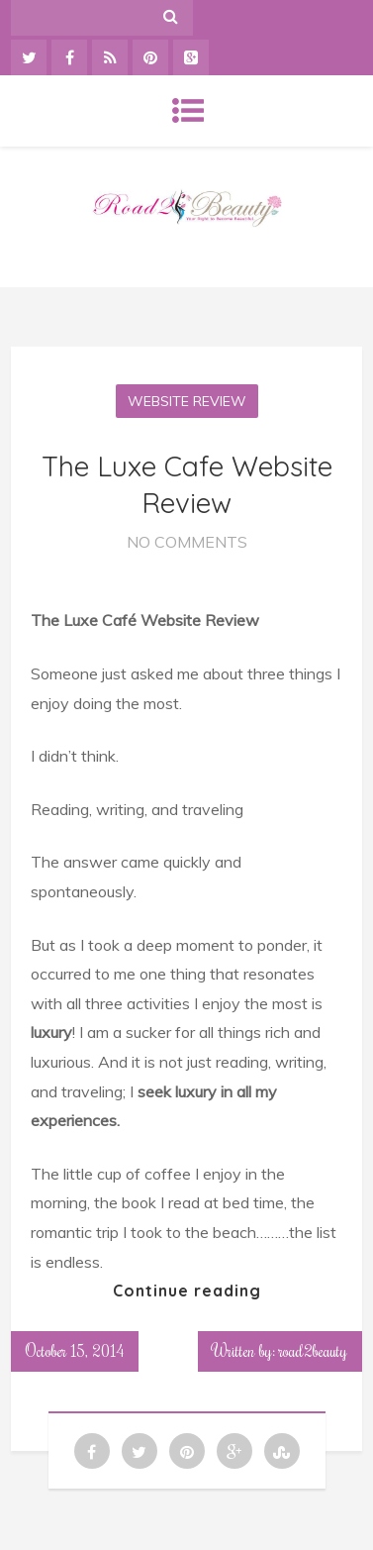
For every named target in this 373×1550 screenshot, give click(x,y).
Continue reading (187, 1290)
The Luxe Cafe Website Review (187, 484)
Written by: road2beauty (280, 1351)
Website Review (187, 401)
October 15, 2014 (75, 1351)
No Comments (187, 542)
